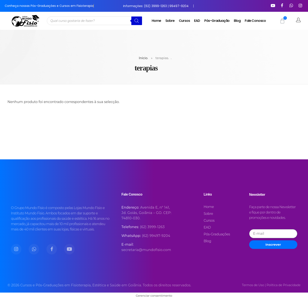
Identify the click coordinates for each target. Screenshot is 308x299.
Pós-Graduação (217, 20)
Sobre (170, 20)
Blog (237, 20)
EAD (197, 20)
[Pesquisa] (136, 20)
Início (143, 58)
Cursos (184, 20)
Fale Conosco (255, 20)
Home (156, 20)
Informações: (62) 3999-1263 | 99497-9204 (156, 6)
